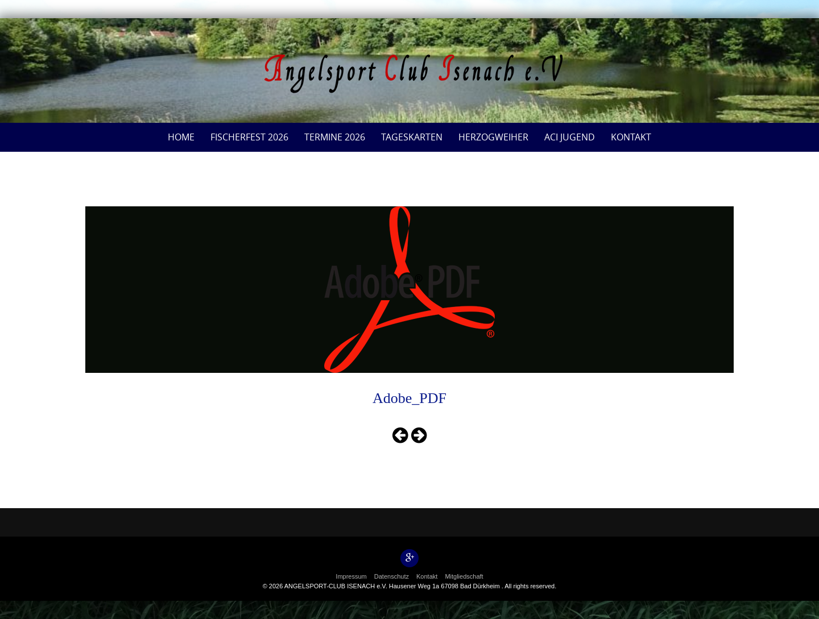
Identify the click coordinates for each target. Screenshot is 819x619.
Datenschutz (391, 576)
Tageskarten (411, 137)
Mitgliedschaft (464, 576)
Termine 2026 (334, 137)
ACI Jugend (569, 137)
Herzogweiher (493, 137)
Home (181, 137)
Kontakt (631, 137)
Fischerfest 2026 (249, 137)
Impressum (351, 576)
